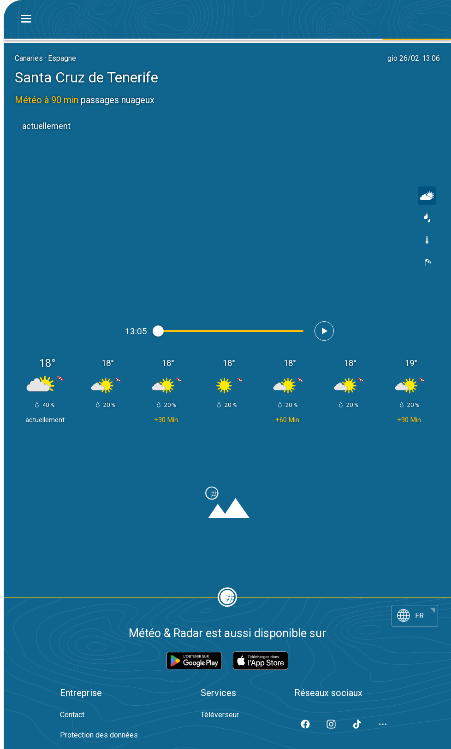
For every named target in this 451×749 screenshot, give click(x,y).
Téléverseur (220, 714)
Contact (72, 714)
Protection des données (99, 735)
